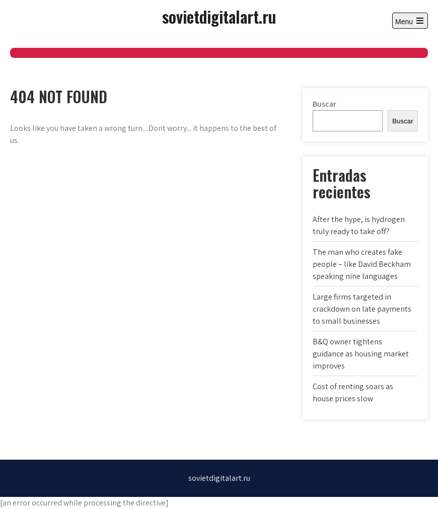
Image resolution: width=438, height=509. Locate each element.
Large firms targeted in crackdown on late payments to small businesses (362, 309)
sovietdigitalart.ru (219, 16)
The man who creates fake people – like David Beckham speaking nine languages (362, 264)
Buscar (324, 104)
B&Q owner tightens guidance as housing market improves (361, 353)
